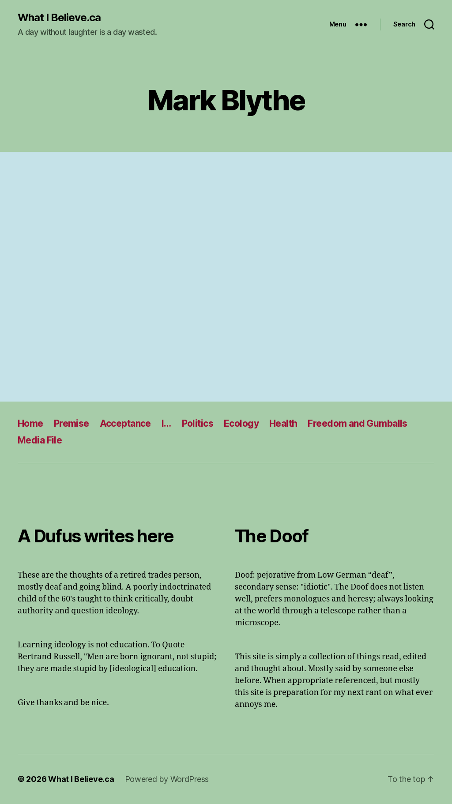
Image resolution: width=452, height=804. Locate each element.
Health (283, 423)
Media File (40, 440)
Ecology (241, 423)
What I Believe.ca (59, 17)
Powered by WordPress (167, 779)
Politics (197, 423)
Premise (71, 423)
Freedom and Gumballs (357, 423)
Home (30, 423)
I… (166, 423)
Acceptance (125, 423)
